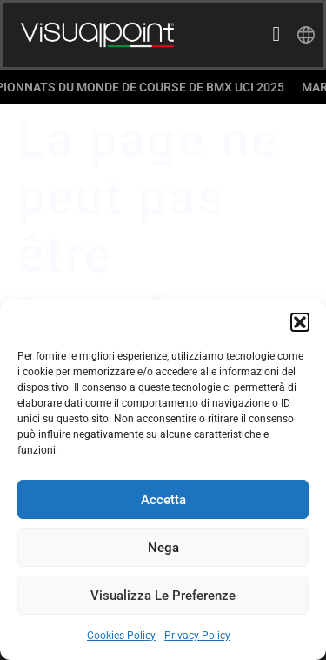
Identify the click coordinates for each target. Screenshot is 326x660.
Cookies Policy (121, 636)
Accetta (163, 500)
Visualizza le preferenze (163, 595)
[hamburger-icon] (276, 35)
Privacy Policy (197, 636)
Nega (163, 548)
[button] (300, 322)
